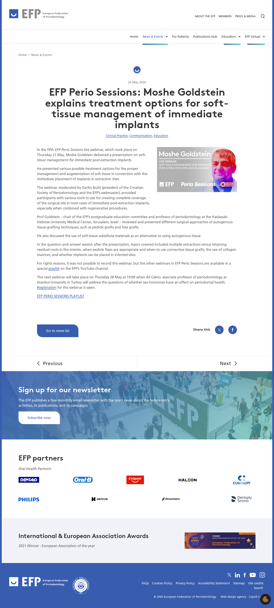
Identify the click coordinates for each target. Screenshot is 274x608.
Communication (140, 136)
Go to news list (57, 330)
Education (161, 136)
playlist (53, 268)
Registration (46, 287)
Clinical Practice (117, 136)
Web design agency (234, 596)
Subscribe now (39, 417)
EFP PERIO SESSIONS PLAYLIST (60, 296)
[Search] (261, 16)
